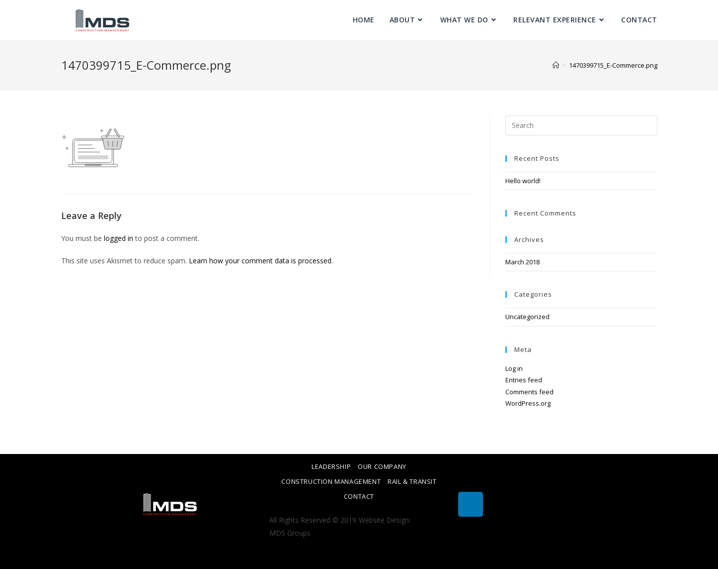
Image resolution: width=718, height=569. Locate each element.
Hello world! (523, 180)
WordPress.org (528, 403)
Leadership (331, 466)
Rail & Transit (412, 481)
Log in (514, 368)
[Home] (556, 65)
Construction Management (331, 481)
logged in (118, 238)
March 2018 (522, 261)
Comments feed (529, 391)
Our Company (382, 466)
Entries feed (523, 379)
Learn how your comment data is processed (260, 260)
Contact (359, 496)
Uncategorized (527, 316)
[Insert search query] (581, 125)
